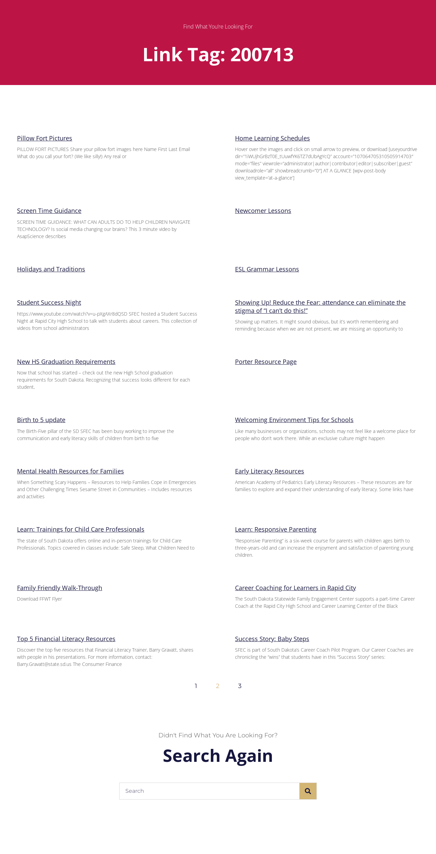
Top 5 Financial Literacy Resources (66, 639)
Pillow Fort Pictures (44, 138)
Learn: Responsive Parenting (275, 529)
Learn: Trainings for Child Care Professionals (80, 529)
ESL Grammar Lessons (267, 269)
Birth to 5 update (41, 420)
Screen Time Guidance (49, 210)
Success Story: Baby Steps (272, 639)
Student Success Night (49, 302)
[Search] (307, 791)
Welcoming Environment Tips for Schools (294, 420)
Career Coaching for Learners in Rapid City (295, 588)
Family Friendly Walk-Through (59, 588)
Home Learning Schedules (272, 138)
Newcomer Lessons (263, 210)
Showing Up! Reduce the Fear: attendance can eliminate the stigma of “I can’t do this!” (320, 306)
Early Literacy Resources (269, 471)
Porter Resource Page (266, 361)
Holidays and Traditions (51, 269)
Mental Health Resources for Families (70, 471)
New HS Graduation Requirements (66, 361)
